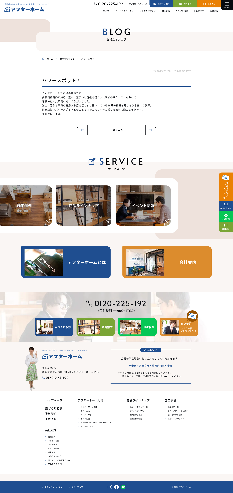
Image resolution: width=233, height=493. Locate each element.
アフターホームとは (89, 407)
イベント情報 (53, 448)
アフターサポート (88, 414)
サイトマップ (77, 487)
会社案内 (51, 436)
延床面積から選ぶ (137, 418)
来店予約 (51, 419)
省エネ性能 (85, 418)
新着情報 (51, 452)
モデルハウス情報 (137, 410)
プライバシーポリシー (54, 487)
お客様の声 (52, 444)
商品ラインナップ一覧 (139, 407)
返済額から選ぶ (136, 414)
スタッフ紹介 (53, 440)
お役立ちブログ (54, 456)
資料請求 (51, 413)
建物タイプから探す (176, 418)
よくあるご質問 (87, 426)
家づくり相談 (54, 408)
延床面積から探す (175, 414)
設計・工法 (85, 410)
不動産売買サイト (55, 464)
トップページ (54, 400)
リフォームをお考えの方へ (59, 460)
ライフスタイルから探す (178, 410)
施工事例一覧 (173, 407)
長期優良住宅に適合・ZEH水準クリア (96, 422)
